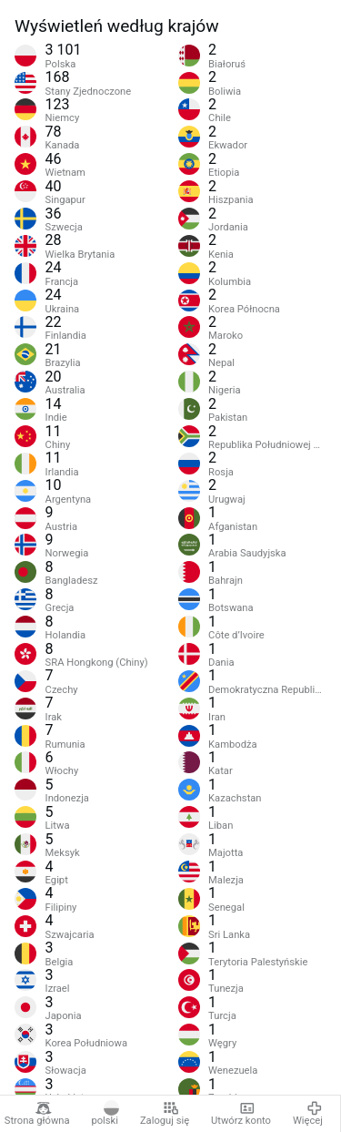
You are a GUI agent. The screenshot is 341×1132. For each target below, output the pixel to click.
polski (105, 1113)
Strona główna (37, 1113)
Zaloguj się (164, 1113)
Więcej (308, 1113)
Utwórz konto (241, 1113)
